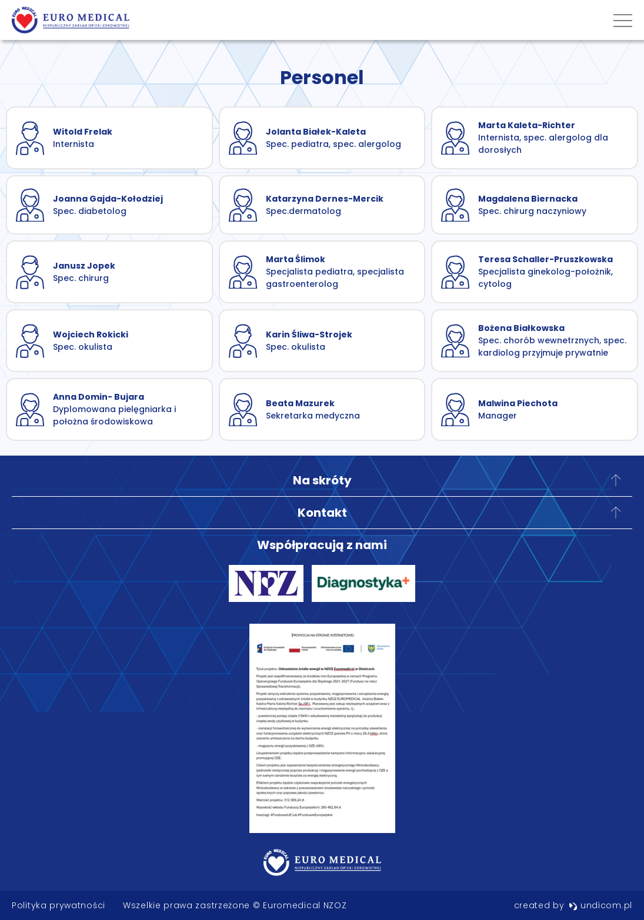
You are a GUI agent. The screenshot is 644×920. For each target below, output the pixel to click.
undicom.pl (600, 905)
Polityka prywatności (58, 905)
